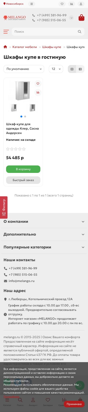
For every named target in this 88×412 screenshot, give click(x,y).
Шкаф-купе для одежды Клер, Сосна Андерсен (22, 128)
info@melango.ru (21, 281)
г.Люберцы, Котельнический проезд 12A (41, 299)
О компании (44, 221)
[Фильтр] (4, 207)
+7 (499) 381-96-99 (48, 15)
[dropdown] (31, 4)
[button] (21, 116)
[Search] (48, 32)
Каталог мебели (24, 47)
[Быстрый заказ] (23, 180)
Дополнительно (44, 234)
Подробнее (11, 396)
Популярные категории (44, 247)
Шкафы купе (51, 47)
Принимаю (74, 404)
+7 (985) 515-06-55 (48, 20)
